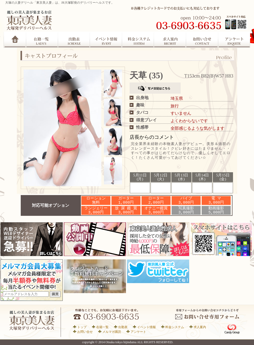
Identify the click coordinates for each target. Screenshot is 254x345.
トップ (82, 327)
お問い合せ (85, 331)
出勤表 (74, 40)
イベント (106, 40)
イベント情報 (146, 327)
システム (138, 40)
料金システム (174, 327)
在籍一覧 (42, 40)
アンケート (234, 40)
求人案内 (170, 40)
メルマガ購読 (111, 331)
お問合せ (202, 40)
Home (15, 40)
